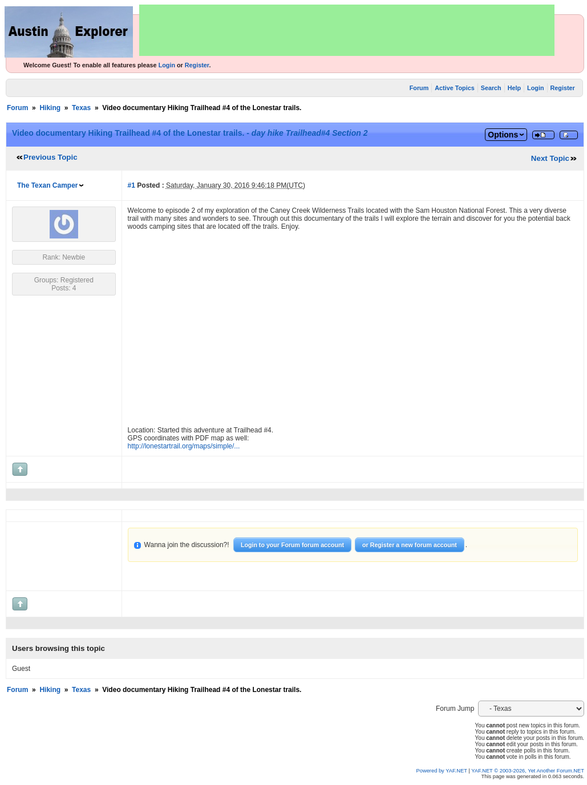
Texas (81, 108)
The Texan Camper (47, 185)
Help (514, 87)
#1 (131, 185)
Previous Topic (50, 157)
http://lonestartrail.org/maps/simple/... (184, 446)
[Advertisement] (346, 30)
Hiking (49, 108)
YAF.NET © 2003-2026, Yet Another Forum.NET (527, 771)
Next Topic (550, 158)
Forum (419, 87)
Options (503, 134)
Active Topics (454, 87)
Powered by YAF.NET (441, 771)
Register (197, 65)
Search (491, 87)
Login (167, 65)
